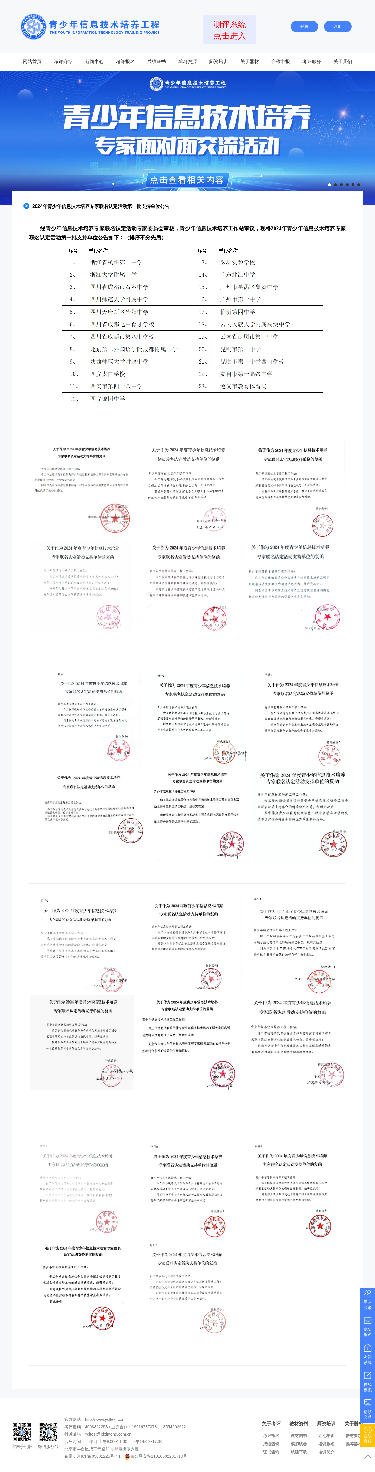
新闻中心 (94, 61)
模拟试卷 (299, 1443)
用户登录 (368, 1299)
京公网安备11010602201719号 (158, 1456)
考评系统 (368, 1353)
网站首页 (32, 61)
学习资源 (187, 61)
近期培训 (326, 1435)
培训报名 (326, 1443)
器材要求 (354, 1435)
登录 (304, 26)
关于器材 (249, 61)
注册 (338, 26)
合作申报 (280, 61)
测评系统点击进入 (229, 30)
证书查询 (271, 1452)
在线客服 (367, 1434)
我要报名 (368, 1326)
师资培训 (218, 61)
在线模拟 (368, 1381)
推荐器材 (354, 1443)
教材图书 (299, 1435)
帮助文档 (368, 1408)
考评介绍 (63, 61)
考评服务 (311, 61)
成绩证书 (156, 61)
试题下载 (299, 1452)
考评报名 (125, 61)
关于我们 (342, 61)
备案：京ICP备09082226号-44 (92, 1456)
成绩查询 (271, 1443)
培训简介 (326, 1452)
